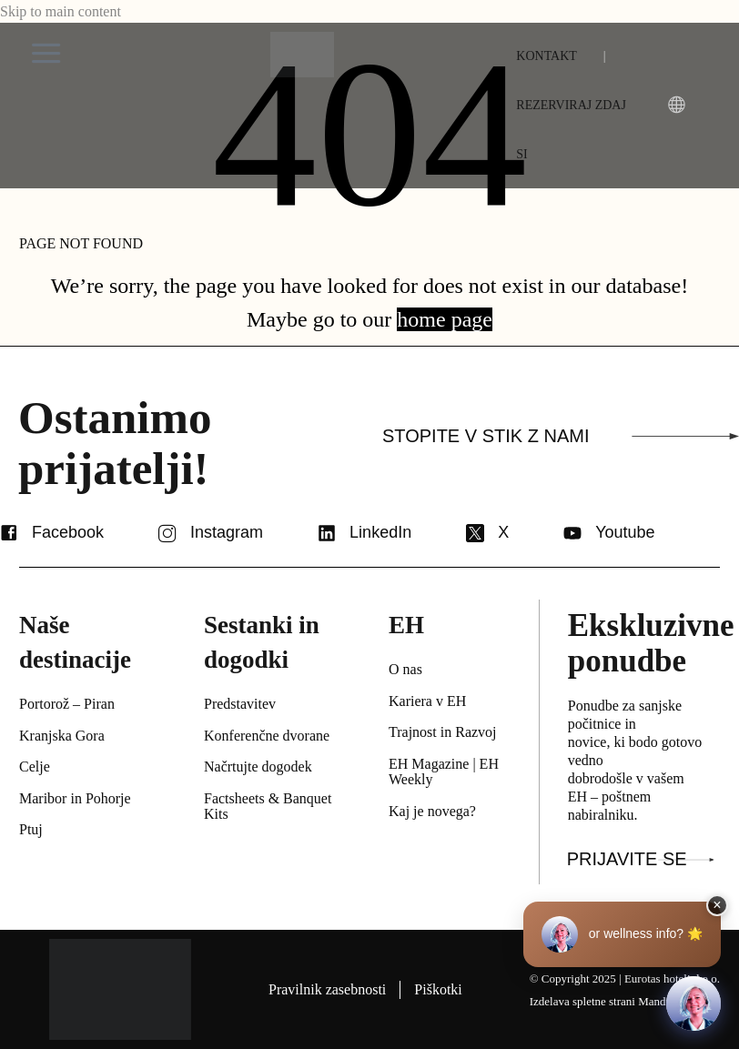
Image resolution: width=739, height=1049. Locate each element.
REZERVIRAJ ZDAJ (571, 105)
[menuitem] (521, 154)
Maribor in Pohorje (75, 798)
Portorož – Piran (67, 703)
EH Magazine (429, 764)
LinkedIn (380, 532)
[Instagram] (167, 533)
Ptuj (31, 829)
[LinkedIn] (327, 533)
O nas (405, 669)
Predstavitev (240, 703)
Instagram (226, 532)
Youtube (624, 532)
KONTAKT (546, 56)
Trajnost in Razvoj (443, 732)
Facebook (68, 532)
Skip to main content (60, 11)
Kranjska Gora (62, 735)
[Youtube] (572, 533)
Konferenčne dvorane (266, 735)
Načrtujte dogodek (258, 766)
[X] (475, 533)
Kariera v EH (427, 701)
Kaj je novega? (432, 811)
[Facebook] (9, 533)
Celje (34, 766)
